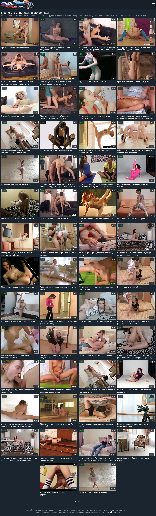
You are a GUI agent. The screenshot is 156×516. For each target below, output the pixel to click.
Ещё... (78, 502)
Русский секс (111, 512)
